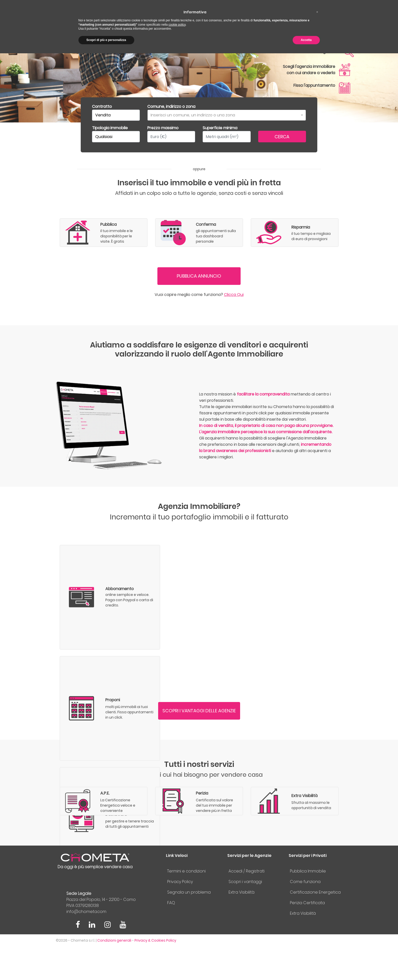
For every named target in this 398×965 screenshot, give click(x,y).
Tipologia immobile (110, 128)
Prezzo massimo (163, 128)
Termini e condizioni (186, 889)
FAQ (171, 921)
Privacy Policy (180, 900)
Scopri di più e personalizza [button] (106, 40)
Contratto (102, 106)
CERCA (282, 137)
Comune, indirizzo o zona (171, 106)
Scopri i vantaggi (245, 900)
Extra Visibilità (241, 910)
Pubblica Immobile (308, 889)
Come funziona (305, 900)
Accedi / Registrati (246, 889)
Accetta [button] (306, 40)
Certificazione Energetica (315, 910)
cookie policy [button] (177, 24)
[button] (317, 12)
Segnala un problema (189, 910)
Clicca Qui (234, 303)
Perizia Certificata (307, 921)
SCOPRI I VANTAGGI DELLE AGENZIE (199, 720)
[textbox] (225, 115)
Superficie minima (220, 128)
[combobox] (226, 115)
